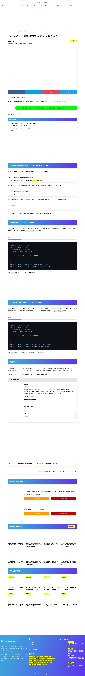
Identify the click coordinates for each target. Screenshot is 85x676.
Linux (41, 660)
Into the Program (42, 2)
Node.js (45, 660)
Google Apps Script (46, 5)
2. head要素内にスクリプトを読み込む (19, 126)
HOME (32, 642)
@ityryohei (21, 97)
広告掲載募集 (34, 649)
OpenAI (50, 660)
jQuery (72, 5)
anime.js (16, 5)
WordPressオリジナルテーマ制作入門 (34, 509)
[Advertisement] (42, 20)
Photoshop (32, 662)
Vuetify (36, 664)
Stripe (51, 662)
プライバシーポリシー (36, 646)
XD (46, 664)
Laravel (79, 5)
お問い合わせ (34, 644)
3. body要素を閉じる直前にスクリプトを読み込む (21, 128)
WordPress (41, 664)
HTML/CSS (56, 5)
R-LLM (27, 416)
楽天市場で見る (63, 498)
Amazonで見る (36, 498)
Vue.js (31, 664)
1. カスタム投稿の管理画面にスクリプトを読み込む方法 (23, 124)
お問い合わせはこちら (29, 396)
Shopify (46, 662)
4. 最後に (12, 130)
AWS (23, 5)
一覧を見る (71, 526)
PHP (38, 662)
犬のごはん (29, 413)
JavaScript (64, 5)
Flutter (36, 5)
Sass (41, 662)
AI (9, 5)
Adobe (4, 5)
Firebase (29, 5)
